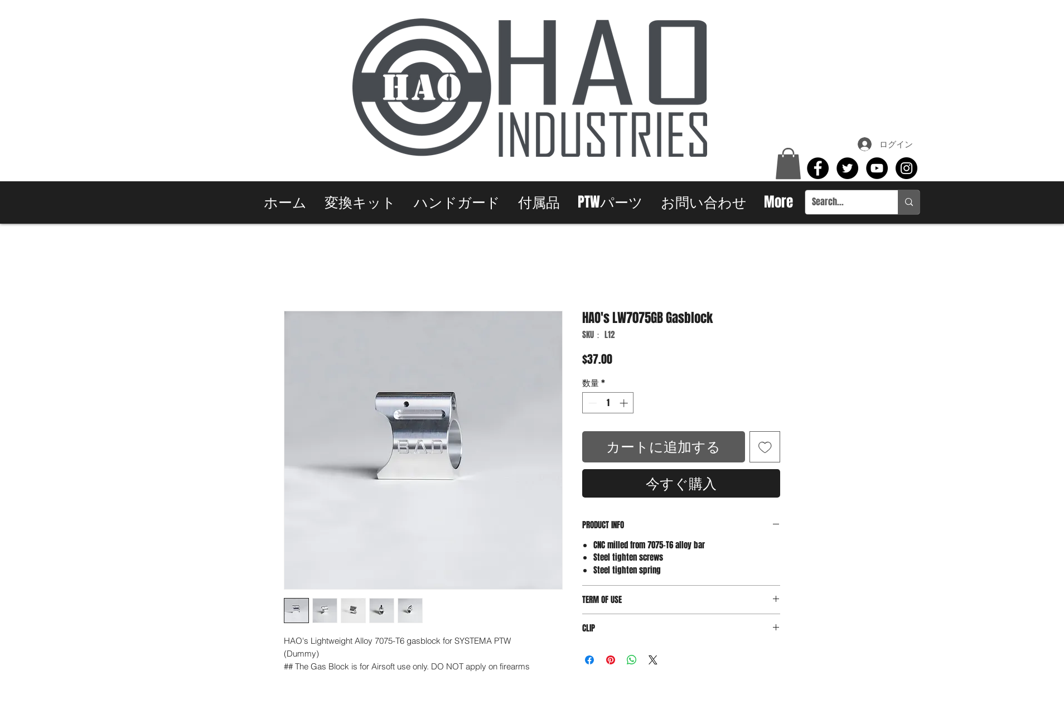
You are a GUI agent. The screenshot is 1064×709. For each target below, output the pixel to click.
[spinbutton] (608, 403)
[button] (788, 163)
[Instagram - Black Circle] (906, 168)
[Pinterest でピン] (610, 660)
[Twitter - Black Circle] (847, 168)
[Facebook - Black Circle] (818, 168)
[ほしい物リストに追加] (765, 446)
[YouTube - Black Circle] (877, 168)
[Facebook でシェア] (589, 660)
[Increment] (624, 403)
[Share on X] (653, 660)
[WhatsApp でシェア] (632, 660)
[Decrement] (591, 403)
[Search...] (843, 202)
